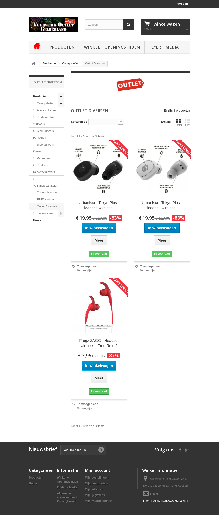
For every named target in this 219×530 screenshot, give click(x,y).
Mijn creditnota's (96, 483)
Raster (178, 122)
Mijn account (97, 470)
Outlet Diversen (46, 206)
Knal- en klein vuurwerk (43, 121)
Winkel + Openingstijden (112, 47)
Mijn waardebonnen (98, 500)
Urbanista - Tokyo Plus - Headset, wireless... (99, 205)
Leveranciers (45, 213)
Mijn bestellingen (96, 477)
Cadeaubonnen (46, 192)
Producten (62, 47)
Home (37, 220)
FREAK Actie (45, 199)
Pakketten (43, 158)
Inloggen (182, 3)
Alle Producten (46, 110)
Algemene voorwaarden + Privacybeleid (67, 497)
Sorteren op (79, 121)
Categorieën (44, 103)
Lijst (187, 122)
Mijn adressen (94, 489)
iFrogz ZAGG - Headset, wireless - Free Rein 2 (98, 343)
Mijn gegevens (95, 495)
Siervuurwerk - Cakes (44, 148)
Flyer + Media (164, 47)
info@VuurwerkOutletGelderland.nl (165, 500)
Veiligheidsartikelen (45, 185)
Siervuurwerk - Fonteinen (44, 134)
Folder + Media (67, 487)
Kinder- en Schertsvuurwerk (44, 168)
